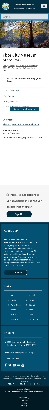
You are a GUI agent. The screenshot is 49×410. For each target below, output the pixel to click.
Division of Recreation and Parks (26, 66)
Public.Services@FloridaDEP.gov (21, 352)
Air (10, 295)
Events (30, 314)
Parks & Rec (14, 305)
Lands (12, 300)
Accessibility (24, 397)
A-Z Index (31, 295)
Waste (12, 309)
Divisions (11, 66)
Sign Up (19, 214)
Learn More (16, 272)
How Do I (31, 305)
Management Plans (11, 101)
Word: (23, 384)
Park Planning (9, 96)
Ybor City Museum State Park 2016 (21, 124)
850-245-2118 (13, 358)
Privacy (24, 403)
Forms (30, 300)
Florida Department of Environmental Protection (24, 392)
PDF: (11, 384)
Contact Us (32, 319)
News (29, 309)
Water (12, 314)
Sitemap (24, 405)
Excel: (37, 384)
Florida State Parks (11, 91)
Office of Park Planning (10, 68)
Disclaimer (24, 400)
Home (5, 66)
